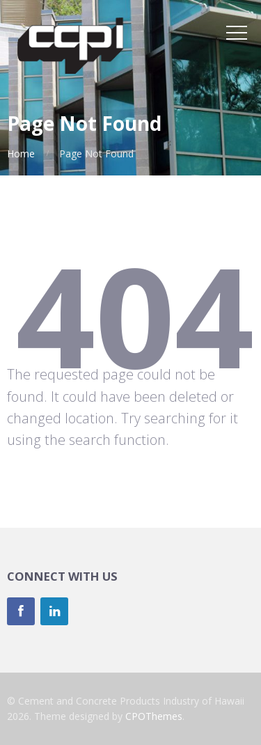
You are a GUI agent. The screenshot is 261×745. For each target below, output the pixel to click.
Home (21, 153)
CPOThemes (153, 716)
